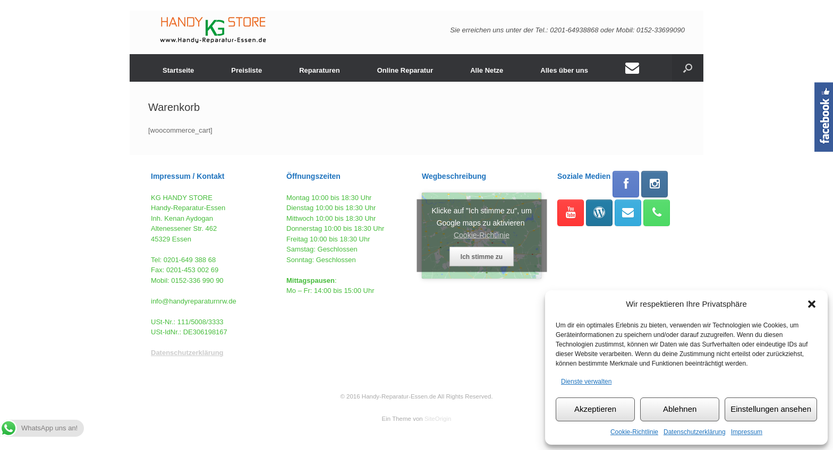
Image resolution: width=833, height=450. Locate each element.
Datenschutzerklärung (695, 432)
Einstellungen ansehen (770, 408)
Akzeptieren (595, 408)
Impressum (746, 432)
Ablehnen (679, 408)
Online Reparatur (405, 70)
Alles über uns (564, 70)
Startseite (178, 70)
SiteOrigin (438, 419)
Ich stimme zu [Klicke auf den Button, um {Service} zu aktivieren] (482, 256)
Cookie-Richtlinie (634, 432)
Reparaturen (319, 70)
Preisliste (246, 70)
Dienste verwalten (586, 381)
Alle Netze (486, 70)
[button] (811, 304)
